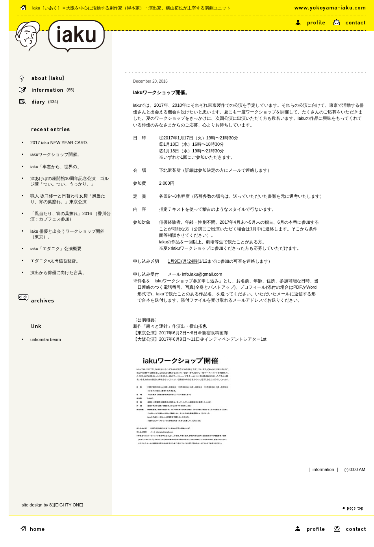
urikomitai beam (45, 339)
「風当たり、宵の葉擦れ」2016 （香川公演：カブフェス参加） (70, 216)
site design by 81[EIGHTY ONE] (52, 504)
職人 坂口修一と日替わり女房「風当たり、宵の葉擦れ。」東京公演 (67, 198)
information (323, 469)
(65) (70, 89)
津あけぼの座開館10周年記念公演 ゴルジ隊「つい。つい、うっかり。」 (69, 181)
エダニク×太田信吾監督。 (55, 260)
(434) (53, 101)
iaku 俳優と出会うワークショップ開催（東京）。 (67, 234)
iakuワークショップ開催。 (55, 154)
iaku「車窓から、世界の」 (55, 166)
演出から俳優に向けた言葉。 (58, 272)
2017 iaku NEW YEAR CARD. (59, 142)
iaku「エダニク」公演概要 (55, 248)
